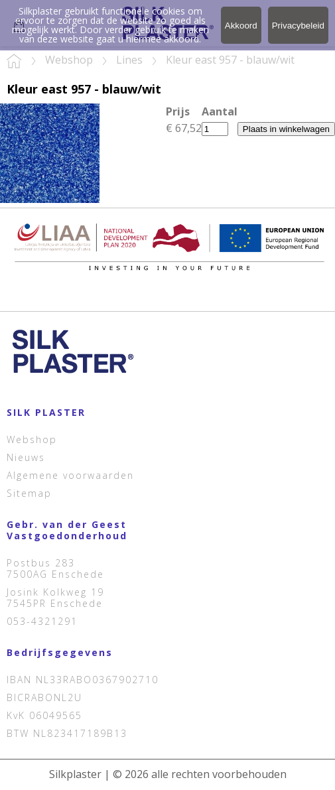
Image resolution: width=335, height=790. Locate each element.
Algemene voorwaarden (70, 475)
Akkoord (241, 26)
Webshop (32, 439)
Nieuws (26, 457)
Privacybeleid (298, 26)
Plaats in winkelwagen (286, 129)
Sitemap (29, 493)
